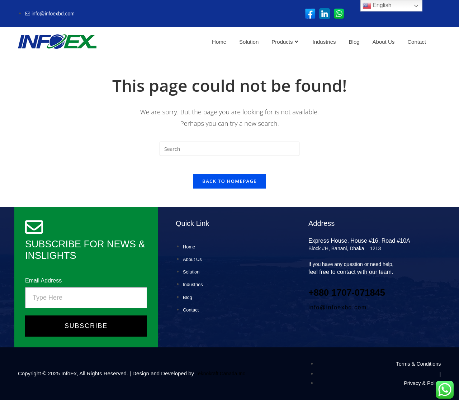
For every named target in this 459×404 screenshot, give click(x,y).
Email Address (43, 285)
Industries (324, 42)
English (377, 5)
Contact (416, 42)
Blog (354, 42)
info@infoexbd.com (337, 311)
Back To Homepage (229, 185)
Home (219, 42)
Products (284, 42)
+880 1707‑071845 (353, 296)
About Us (384, 42)
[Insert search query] (229, 149)
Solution (249, 42)
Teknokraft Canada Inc (222, 378)
